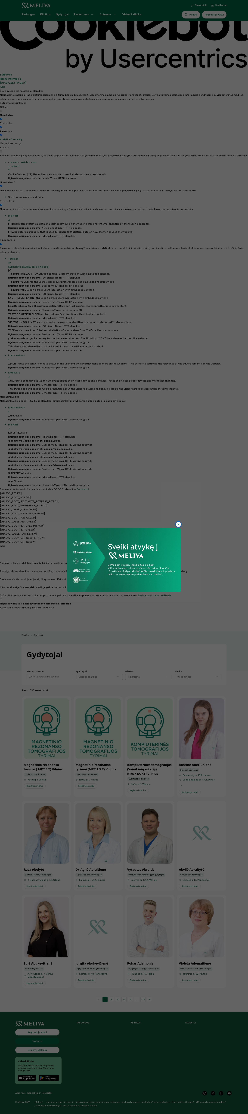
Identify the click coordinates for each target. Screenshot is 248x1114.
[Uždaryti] (178, 524)
